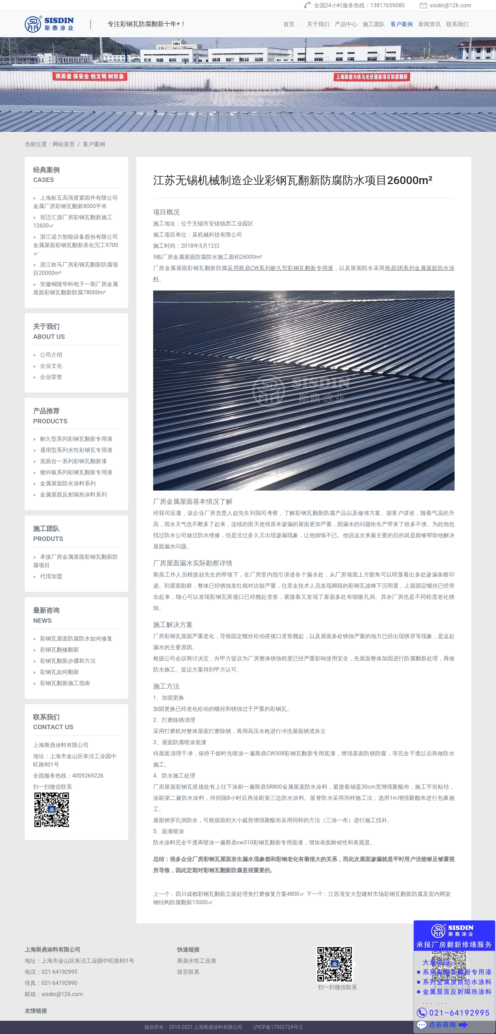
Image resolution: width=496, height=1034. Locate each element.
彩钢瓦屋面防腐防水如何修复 (72, 638)
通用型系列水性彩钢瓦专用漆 (72, 450)
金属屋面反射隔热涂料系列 (70, 494)
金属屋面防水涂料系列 (64, 483)
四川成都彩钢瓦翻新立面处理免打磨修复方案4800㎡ (240, 894)
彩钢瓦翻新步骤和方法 (64, 661)
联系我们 (457, 24)
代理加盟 (47, 576)
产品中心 (346, 24)
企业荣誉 (47, 377)
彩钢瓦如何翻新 (56, 672)
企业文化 (47, 366)
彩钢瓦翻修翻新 (56, 649)
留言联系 (188, 972)
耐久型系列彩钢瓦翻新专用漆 (72, 439)
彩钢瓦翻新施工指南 (61, 683)
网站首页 (64, 144)
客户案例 (402, 24)
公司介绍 (47, 354)
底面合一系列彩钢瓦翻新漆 (70, 461)
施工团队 (374, 24)
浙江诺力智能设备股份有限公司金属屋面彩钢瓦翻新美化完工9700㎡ (75, 245)
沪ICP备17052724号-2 (277, 1027)
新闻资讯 (429, 24)
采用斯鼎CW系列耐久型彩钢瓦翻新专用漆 (280, 268)
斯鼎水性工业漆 (196, 960)
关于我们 (318, 24)
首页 (293, 23)
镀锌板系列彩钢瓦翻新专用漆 (72, 472)
